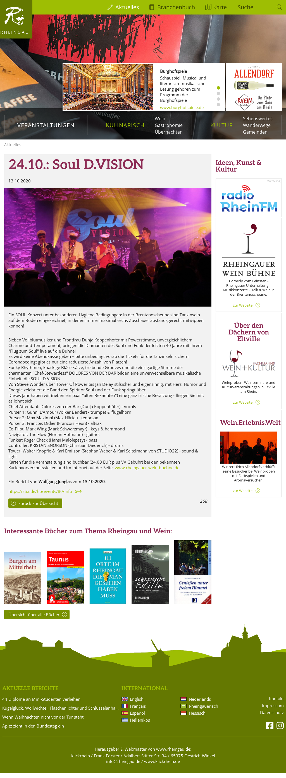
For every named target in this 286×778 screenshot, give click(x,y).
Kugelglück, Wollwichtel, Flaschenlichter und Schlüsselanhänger (61, 713)
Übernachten (169, 132)
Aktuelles (127, 7)
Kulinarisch (125, 125)
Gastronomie (169, 125)
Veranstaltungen (46, 125)
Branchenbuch (176, 7)
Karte (220, 7)
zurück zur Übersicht (38, 508)
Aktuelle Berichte (30, 693)
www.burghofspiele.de (182, 107)
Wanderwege (257, 125)
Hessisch (197, 718)
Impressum (273, 710)
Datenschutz (272, 717)
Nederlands (200, 704)
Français (138, 711)
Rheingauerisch (203, 711)
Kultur (221, 125)
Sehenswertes (258, 118)
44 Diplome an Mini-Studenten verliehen (41, 704)
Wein (160, 118)
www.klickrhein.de (162, 766)
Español (137, 718)
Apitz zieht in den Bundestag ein (33, 730)
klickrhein (80, 760)
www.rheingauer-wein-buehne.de (147, 472)
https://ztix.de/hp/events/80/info (40, 496)
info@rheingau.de (123, 766)
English (137, 704)
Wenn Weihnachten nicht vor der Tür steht (43, 721)
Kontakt (276, 703)
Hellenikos (140, 725)
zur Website (242, 309)
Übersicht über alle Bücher (33, 619)
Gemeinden (255, 132)
